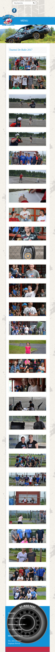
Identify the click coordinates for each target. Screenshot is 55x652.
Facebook (14, 10)
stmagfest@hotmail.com (16, 618)
